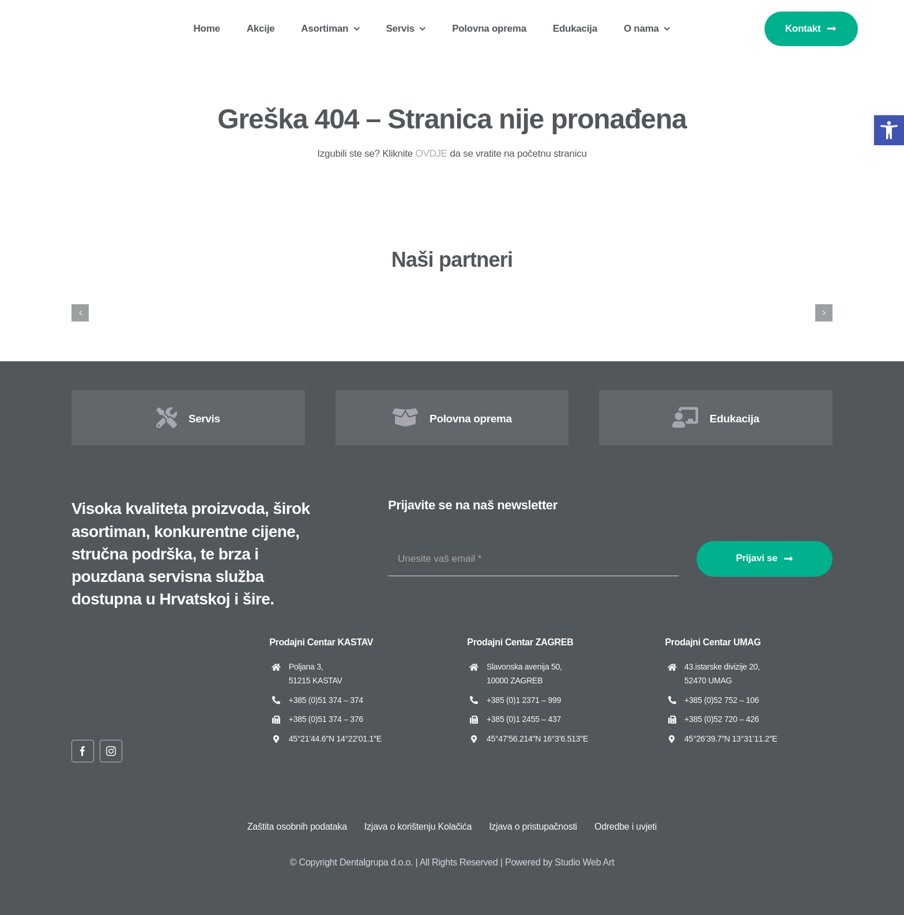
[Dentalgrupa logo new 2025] (86, 15)
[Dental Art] (779, 295)
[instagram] (111, 751)
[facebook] (82, 751)
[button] (889, 130)
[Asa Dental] (386, 295)
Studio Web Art (584, 862)
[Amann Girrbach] (125, 295)
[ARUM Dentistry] (256, 295)
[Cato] (517, 295)
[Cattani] (648, 295)
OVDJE (431, 153)
